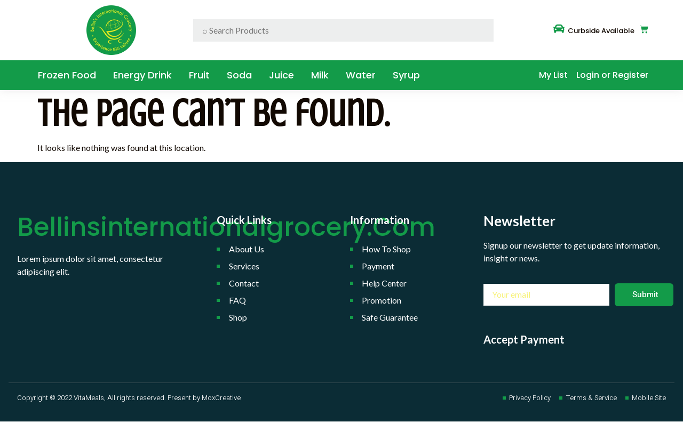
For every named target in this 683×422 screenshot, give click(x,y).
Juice (281, 75)
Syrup (406, 75)
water (361, 75)
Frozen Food (67, 75)
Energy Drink (142, 75)
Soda (239, 75)
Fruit (199, 75)
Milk (320, 75)
